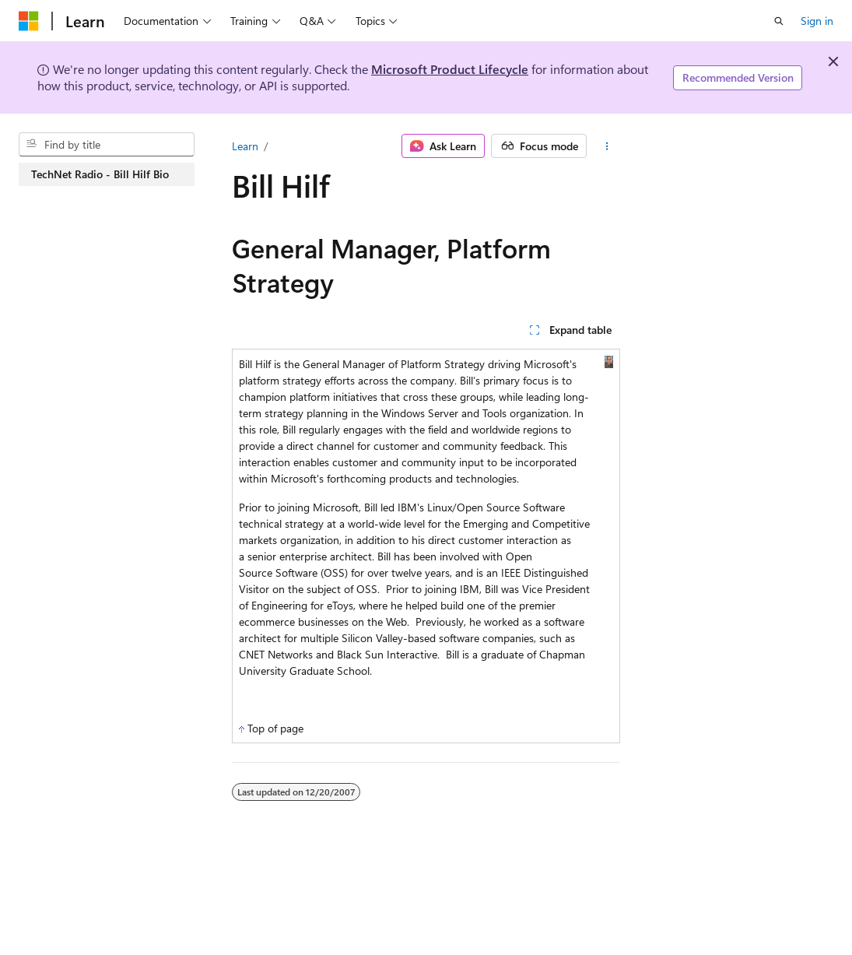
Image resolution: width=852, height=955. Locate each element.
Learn (245, 146)
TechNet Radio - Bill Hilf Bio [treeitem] (100, 174)
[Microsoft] (29, 21)
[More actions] (606, 146)
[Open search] (778, 21)
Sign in (817, 20)
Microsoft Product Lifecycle (449, 69)
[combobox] (107, 144)
